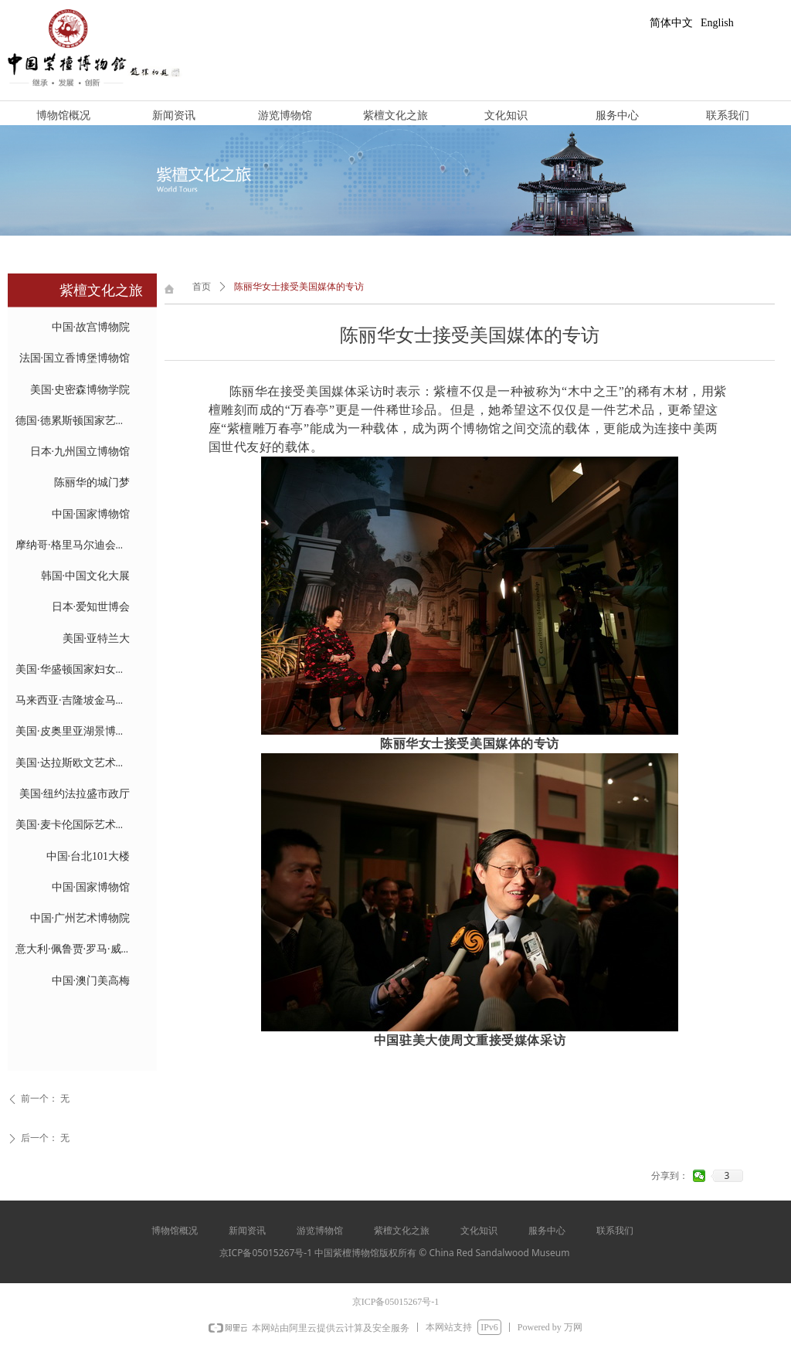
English (717, 23)
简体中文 (671, 23)
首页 (201, 286)
